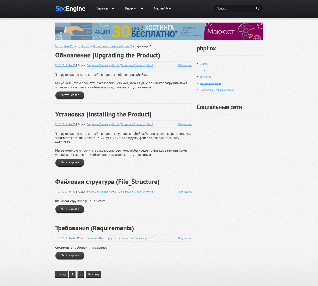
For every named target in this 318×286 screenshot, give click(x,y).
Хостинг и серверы (210, 83)
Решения (130, 8)
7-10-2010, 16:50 (65, 65)
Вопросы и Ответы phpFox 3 (103, 65)
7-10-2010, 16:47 (65, 238)
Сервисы (102, 8)
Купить (204, 70)
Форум (204, 63)
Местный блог (163, 8)
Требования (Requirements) (94, 227)
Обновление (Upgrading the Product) (107, 55)
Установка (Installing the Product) (103, 114)
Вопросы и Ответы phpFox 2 (137, 65)
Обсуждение (185, 65)
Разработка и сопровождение (216, 90)
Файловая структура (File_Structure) (107, 181)
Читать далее (70, 95)
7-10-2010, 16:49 (65, 191)
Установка (205, 76)
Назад (61, 274)
